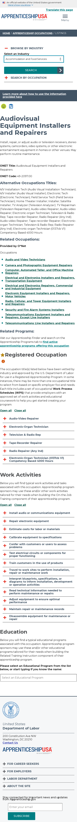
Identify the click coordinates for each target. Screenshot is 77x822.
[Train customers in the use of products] (38, 563)
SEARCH (31, 70)
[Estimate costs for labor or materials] (38, 529)
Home (6, 33)
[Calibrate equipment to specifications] (38, 537)
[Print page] (3, 107)
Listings (60, 33)
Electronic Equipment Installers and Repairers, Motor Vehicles (37, 295)
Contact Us (10, 742)
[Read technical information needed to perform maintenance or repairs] (38, 592)
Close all (20, 410)
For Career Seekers (23, 763)
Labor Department (22, 778)
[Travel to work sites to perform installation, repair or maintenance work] (38, 571)
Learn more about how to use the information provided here (34, 95)
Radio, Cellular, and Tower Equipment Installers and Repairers (38, 303)
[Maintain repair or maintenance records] (38, 609)
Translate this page (59, 9)
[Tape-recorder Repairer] (38, 443)
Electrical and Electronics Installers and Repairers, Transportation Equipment (40, 279)
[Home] (24, 17)
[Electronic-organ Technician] (38, 427)
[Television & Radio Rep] (38, 435)
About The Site (18, 786)
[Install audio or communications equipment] (38, 513)
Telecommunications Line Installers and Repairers (40, 323)
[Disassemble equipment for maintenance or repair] (38, 617)
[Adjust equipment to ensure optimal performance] (38, 601)
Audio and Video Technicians (25, 259)
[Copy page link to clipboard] (11, 106)
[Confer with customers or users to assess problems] (38, 546)
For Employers (19, 771)
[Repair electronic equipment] (38, 521)
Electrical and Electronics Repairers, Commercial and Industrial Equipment (39, 287)
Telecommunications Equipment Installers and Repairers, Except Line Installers (37, 316)
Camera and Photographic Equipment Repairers (38, 265)
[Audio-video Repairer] (38, 419)
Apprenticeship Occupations (32, 33)
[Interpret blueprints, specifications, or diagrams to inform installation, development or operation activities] (38, 582)
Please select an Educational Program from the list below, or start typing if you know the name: (35, 667)
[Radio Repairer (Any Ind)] (38, 451)
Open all (6, 410)
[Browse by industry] (38, 48)
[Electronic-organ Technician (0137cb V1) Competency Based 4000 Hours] (38, 459)
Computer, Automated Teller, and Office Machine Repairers (39, 272)
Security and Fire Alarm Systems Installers (34, 309)
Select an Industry (16, 53)
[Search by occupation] (38, 78)
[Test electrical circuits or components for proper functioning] (38, 554)
